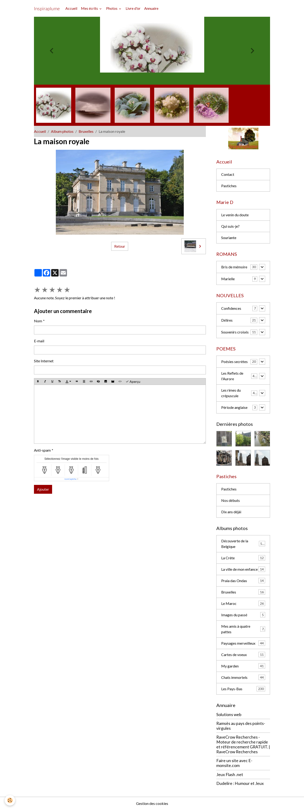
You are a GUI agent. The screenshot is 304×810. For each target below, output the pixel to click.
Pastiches (229, 185)
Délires (227, 320)
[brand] (47, 8)
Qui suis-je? (230, 226)
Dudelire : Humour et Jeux (240, 783)
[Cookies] (10, 800)
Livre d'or (133, 8)
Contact (227, 174)
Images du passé (243, 614)
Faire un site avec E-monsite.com (234, 763)
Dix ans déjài (231, 512)
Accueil (71, 8)
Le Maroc (243, 603)
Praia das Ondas (243, 580)
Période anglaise (234, 407)
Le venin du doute (235, 215)
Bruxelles (86, 131)
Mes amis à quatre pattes (243, 629)
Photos (112, 8)
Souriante (228, 237)
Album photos (62, 131)
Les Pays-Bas (243, 688)
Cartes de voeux (243, 654)
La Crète (243, 557)
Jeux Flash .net (229, 774)
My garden (243, 666)
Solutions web (228, 714)
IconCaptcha (70, 479)
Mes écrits (90, 8)
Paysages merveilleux (243, 643)
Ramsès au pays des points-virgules (240, 726)
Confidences (231, 308)
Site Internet (43, 361)
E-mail (39, 341)
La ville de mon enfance (243, 569)
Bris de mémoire (234, 267)
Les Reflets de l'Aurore (232, 376)
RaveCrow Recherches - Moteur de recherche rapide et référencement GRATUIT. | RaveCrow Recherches (243, 744)
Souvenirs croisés (235, 332)
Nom (38, 321)
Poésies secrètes (234, 361)
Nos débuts (230, 500)
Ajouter (43, 489)
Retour (119, 246)
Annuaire (151, 8)
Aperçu (133, 382)
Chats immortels (243, 677)
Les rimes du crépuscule (231, 393)
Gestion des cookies (152, 803)
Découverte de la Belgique (243, 544)
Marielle (228, 279)
